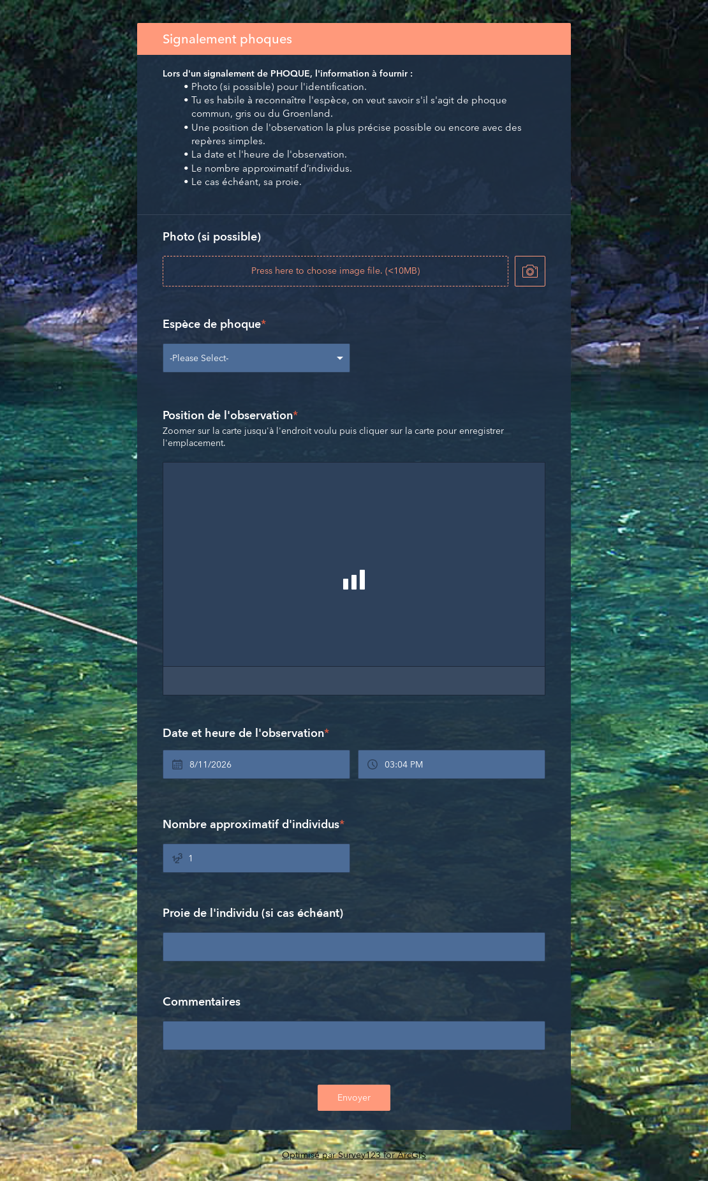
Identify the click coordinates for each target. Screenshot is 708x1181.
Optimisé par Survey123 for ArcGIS (354, 1155)
